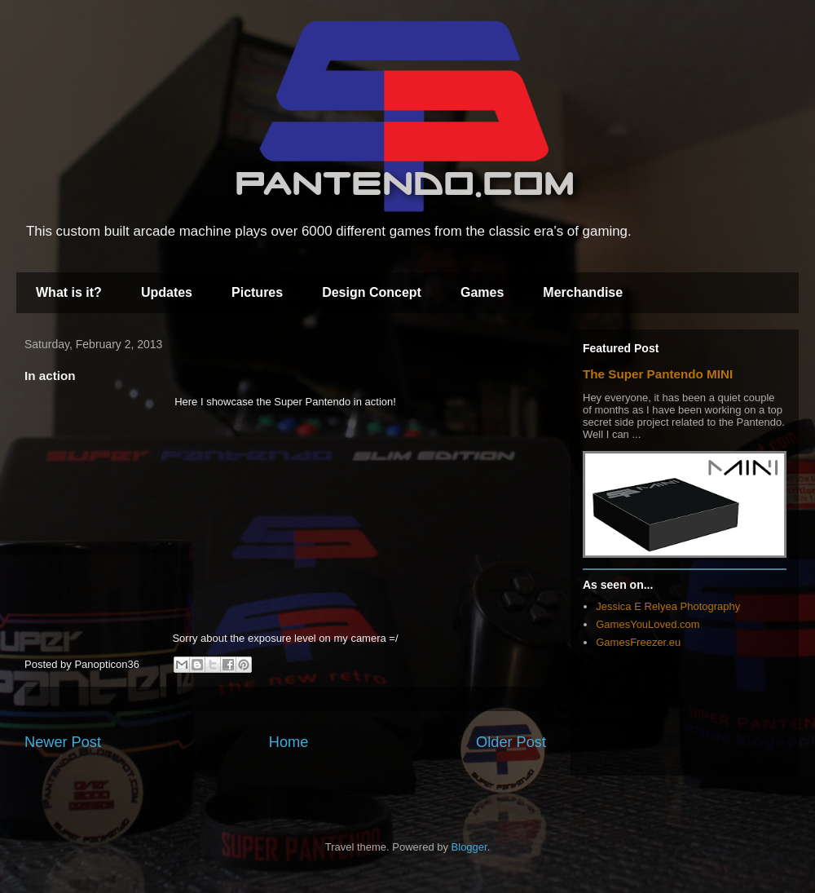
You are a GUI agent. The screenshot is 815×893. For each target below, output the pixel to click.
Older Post (511, 742)
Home (289, 742)
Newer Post (62, 742)
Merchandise (583, 292)
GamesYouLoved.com (647, 624)
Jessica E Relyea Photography (668, 606)
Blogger (469, 847)
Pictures (257, 292)
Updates (166, 292)
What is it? (69, 292)
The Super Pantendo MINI (658, 374)
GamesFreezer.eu (638, 642)
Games (482, 292)
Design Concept (371, 292)
